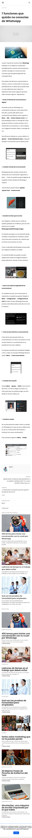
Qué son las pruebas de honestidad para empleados (14, 597)
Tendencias (5, 664)
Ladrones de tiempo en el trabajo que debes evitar (16, 568)
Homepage (4, 7)
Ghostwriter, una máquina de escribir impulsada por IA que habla (15, 807)
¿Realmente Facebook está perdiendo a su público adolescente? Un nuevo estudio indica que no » (16, 481)
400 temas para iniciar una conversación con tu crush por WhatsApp (15, 536)
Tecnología (5, 696)
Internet (4, 733)
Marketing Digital (7, 629)
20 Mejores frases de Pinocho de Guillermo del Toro (15, 773)
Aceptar (16, 832)
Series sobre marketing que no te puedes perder (16, 737)
